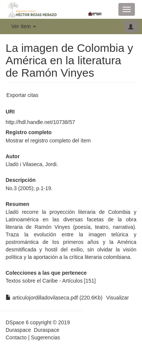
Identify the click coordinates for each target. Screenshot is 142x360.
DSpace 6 (17, 322)
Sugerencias (45, 337)
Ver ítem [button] (23, 26)
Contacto (16, 337)
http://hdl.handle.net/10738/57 (40, 122)
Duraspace (46, 330)
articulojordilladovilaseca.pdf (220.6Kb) (54, 298)
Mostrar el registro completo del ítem (48, 141)
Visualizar (117, 298)
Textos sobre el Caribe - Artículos (44, 281)
